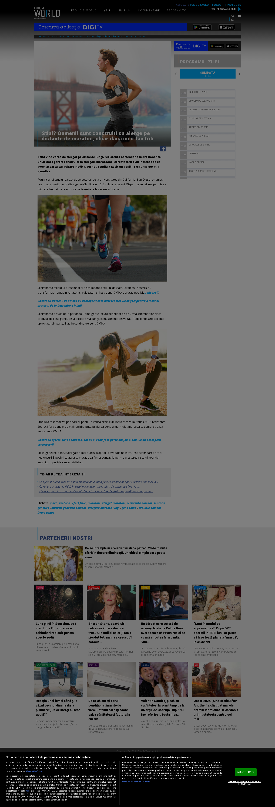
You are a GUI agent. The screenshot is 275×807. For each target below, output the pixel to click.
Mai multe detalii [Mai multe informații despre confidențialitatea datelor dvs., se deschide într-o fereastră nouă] (34, 771)
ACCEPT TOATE (245, 771)
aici (27, 790)
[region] (137, 779)
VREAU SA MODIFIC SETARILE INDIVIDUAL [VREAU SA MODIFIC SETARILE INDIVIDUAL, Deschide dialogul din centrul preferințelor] (244, 783)
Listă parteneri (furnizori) (136, 781)
